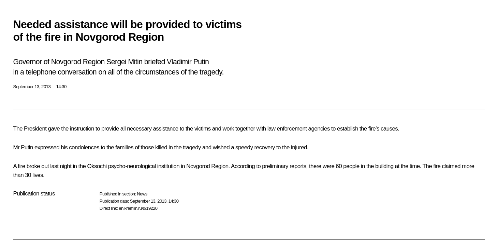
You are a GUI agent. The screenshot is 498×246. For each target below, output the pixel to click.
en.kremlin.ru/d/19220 (138, 208)
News (142, 193)
